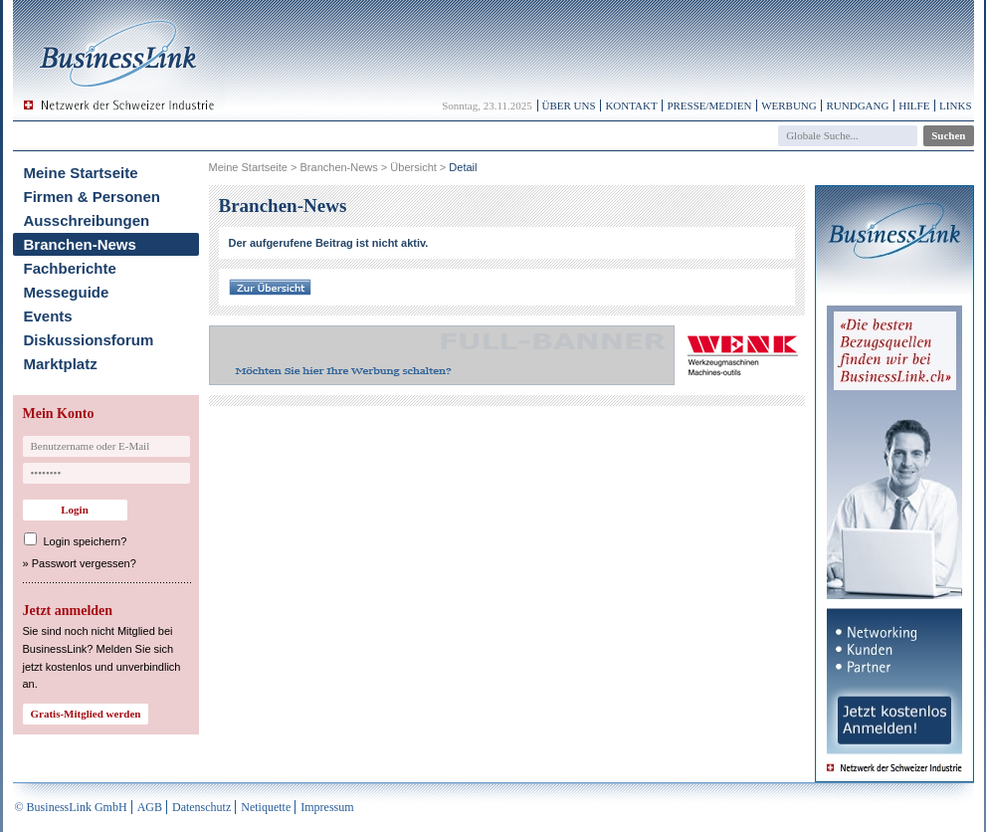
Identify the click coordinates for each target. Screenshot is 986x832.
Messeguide (66, 292)
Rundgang (857, 105)
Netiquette (266, 807)
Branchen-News (80, 244)
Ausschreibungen (87, 220)
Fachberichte (70, 268)
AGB (149, 807)
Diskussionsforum (89, 339)
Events (48, 316)
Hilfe (913, 105)
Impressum (326, 807)
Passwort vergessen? (84, 563)
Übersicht (413, 167)
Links (955, 105)
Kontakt (631, 105)
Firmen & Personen (92, 196)
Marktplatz (61, 363)
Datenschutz (201, 807)
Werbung (789, 105)
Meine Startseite (81, 172)
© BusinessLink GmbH (71, 807)
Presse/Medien (709, 105)
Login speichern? (85, 541)
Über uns (569, 105)
